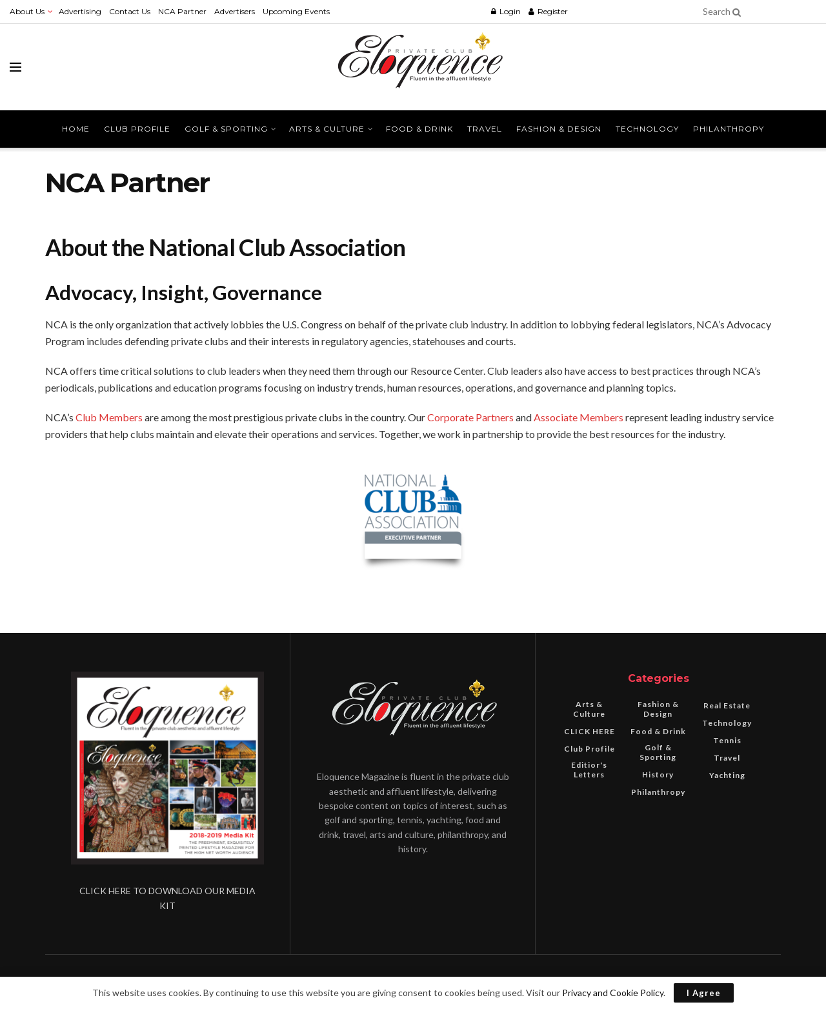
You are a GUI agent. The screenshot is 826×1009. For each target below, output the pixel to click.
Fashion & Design (558, 129)
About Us (27, 11)
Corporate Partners (470, 417)
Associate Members (578, 417)
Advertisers (234, 11)
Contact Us (129, 11)
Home (76, 129)
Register (548, 11)
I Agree (704, 993)
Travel (484, 129)
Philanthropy (728, 129)
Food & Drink (419, 129)
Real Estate (726, 705)
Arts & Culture (327, 129)
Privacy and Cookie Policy (612, 992)
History (658, 774)
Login (506, 11)
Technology (647, 129)
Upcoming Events (296, 11)
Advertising (80, 11)
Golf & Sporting (226, 129)
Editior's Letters (589, 769)
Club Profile (137, 129)
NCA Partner (182, 11)
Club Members (109, 417)
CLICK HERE (589, 731)
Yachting (727, 775)
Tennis (727, 740)
